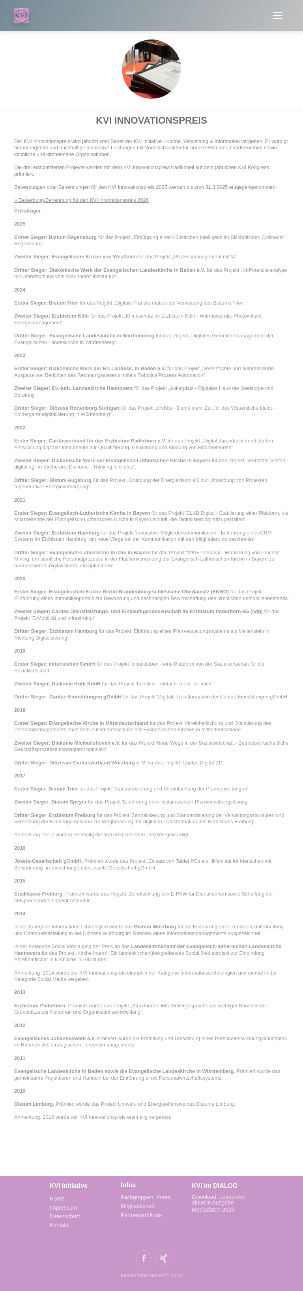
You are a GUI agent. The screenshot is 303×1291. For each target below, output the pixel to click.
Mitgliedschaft (138, 1206)
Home (57, 1198)
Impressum (63, 1207)
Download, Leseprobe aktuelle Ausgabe (218, 1200)
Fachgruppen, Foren (146, 1197)
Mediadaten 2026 (214, 1209)
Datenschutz (65, 1216)
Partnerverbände (141, 1215)
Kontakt (59, 1225)
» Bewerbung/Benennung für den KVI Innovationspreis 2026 (81, 200)
